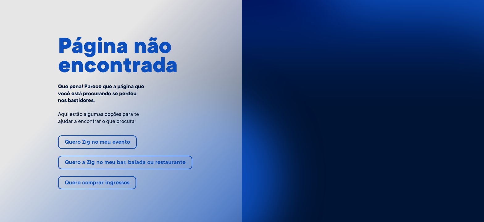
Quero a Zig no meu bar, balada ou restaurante (125, 163)
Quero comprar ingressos (97, 183)
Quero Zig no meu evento (97, 142)
